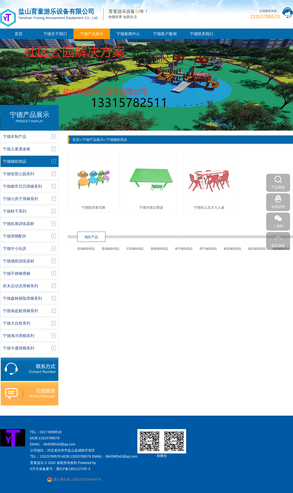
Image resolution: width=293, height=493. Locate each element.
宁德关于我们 (55, 34)
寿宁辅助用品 (183, 248)
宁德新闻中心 (128, 34)
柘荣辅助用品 (232, 248)
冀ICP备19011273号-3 (73, 469)
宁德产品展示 (91, 34)
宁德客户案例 (165, 34)
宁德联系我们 (201, 34)
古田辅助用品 (135, 248)
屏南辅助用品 (159, 248)
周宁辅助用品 (208, 248)
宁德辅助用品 (117, 140)
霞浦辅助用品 (110, 248)
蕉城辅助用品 (86, 248)
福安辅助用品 (257, 248)
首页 (18, 34)
